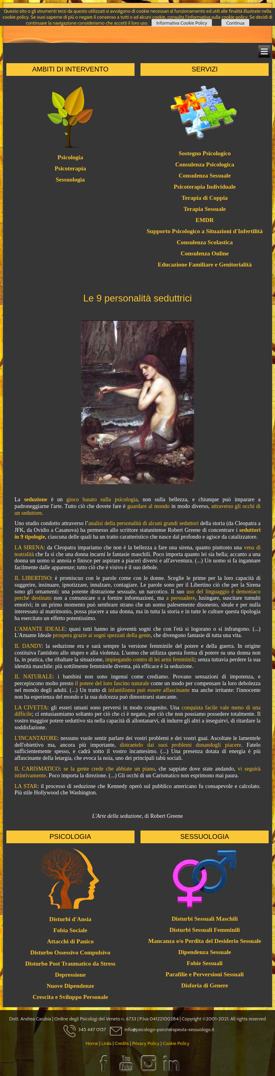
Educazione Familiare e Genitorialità (205, 264)
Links (106, 1043)
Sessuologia (70, 179)
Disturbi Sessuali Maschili (204, 919)
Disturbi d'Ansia (70, 919)
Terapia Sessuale (204, 209)
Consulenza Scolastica (205, 242)
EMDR (205, 220)
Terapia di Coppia (205, 198)
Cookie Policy (176, 1043)
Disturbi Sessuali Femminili (204, 930)
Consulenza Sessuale (205, 175)
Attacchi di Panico (70, 941)
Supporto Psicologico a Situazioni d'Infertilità (205, 231)
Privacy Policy (146, 1043)
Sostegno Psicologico (205, 153)
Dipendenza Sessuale (204, 952)
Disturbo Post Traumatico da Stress (70, 963)
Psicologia (70, 157)
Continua (235, 23)
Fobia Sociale (70, 930)
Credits (122, 1043)
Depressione (70, 975)
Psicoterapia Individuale (205, 187)
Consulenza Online (205, 253)
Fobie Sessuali (205, 963)
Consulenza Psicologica (204, 164)
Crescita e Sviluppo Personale (70, 997)
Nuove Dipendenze (70, 986)
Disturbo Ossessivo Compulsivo (70, 952)
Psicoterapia (70, 168)
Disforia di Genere (204, 985)
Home (92, 1043)
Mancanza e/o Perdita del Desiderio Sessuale (204, 941)
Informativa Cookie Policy (181, 23)
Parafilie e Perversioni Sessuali (204, 974)
